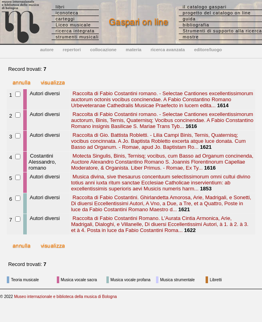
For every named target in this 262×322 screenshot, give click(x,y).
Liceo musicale (73, 24)
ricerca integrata (75, 30)
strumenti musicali (77, 36)
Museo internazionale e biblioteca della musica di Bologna (65, 296)
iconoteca (67, 12)
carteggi (65, 18)
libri (60, 6)
